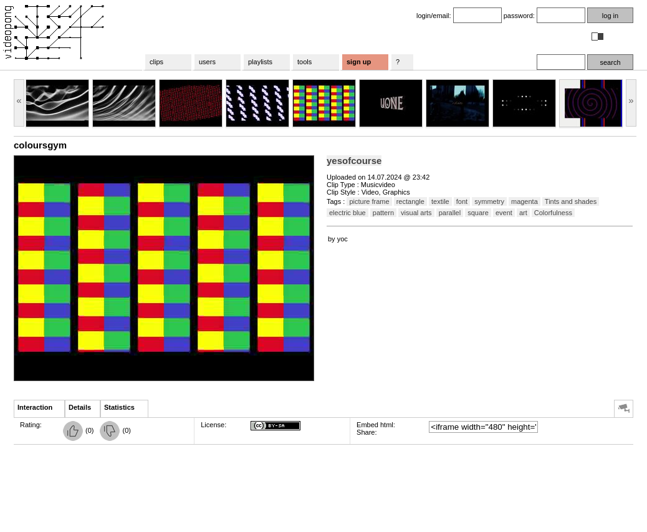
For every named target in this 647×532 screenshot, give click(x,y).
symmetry (489, 201)
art (523, 212)
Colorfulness (553, 212)
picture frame (369, 201)
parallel (450, 212)
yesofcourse (354, 160)
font (461, 201)
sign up (359, 61)
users (207, 61)
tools (304, 61)
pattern (383, 212)
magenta (524, 201)
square (478, 212)
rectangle (410, 201)
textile (440, 201)
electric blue (347, 212)
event (504, 212)
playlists (260, 61)
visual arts (416, 212)
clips (156, 61)
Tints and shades (571, 201)
